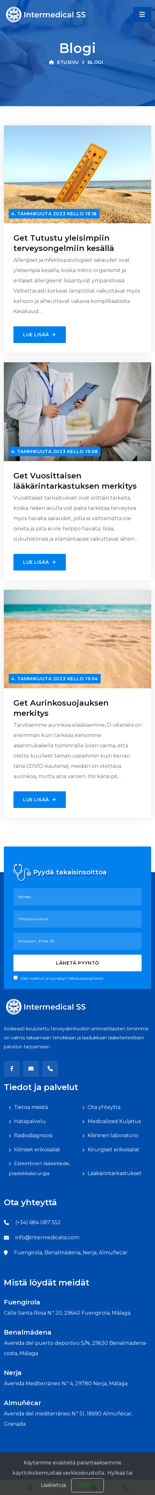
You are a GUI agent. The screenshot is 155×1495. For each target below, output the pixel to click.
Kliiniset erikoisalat (37, 1150)
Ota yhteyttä (104, 1107)
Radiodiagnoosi (33, 1135)
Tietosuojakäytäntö (105, 1463)
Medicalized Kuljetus (114, 1121)
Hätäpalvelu (30, 1121)
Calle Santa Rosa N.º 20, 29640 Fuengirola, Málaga (67, 1313)
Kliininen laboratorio (113, 1135)
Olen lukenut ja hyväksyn (58, 978)
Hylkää (116, 1488)
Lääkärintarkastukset (115, 1173)
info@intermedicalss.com (47, 1237)
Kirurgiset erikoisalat (113, 1150)
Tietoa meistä (31, 1107)
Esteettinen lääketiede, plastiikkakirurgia (39, 1168)
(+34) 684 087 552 (38, 1222)
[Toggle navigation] (142, 14)
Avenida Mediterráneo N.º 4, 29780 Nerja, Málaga (66, 1383)
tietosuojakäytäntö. (86, 978)
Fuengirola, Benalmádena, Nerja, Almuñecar (71, 1253)
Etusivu (64, 62)
